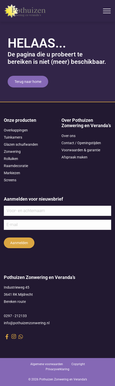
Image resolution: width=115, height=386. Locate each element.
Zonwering (12, 152)
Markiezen (12, 173)
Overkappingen (16, 130)
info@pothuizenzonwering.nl (26, 323)
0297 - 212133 (15, 316)
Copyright (78, 364)
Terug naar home (28, 82)
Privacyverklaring (57, 369)
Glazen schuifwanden (21, 144)
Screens (10, 180)
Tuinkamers (13, 137)
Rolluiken (11, 159)
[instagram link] (13, 336)
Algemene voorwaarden (46, 364)
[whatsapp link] (20, 336)
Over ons (68, 136)
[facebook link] (7, 336)
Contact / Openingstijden (81, 143)
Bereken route (15, 302)
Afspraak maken (74, 157)
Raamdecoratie (16, 166)
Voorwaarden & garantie (80, 150)
